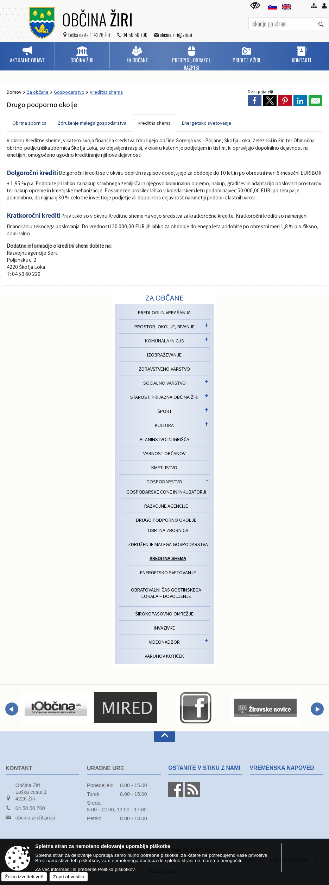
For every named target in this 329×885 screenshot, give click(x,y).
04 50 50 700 (134, 34)
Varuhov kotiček (164, 656)
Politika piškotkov (116, 869)
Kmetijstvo (164, 467)
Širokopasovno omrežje (164, 614)
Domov (14, 92)
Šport (164, 411)
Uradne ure (105, 768)
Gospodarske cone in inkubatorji (166, 492)
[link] (255, 100)
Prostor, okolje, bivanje (164, 326)
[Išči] (321, 24)
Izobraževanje (164, 355)
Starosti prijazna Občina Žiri (164, 397)
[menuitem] (27, 55)
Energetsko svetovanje (206, 123)
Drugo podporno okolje (166, 520)
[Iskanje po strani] (280, 23)
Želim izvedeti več (24, 876)
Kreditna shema (154, 123)
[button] (11, 709)
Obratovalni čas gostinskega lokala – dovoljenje (166, 593)
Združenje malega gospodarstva (92, 123)
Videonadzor (164, 642)
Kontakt (19, 768)
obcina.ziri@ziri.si (176, 34)
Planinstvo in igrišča (164, 439)
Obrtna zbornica (29, 123)
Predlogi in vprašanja (164, 312)
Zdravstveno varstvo (164, 369)
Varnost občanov (164, 453)
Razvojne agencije (166, 506)
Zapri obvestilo (68, 876)
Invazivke (164, 628)
